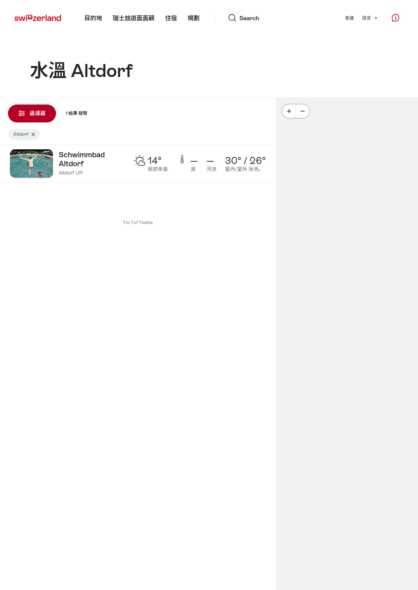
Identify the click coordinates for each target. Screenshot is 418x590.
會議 (349, 18)
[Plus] (289, 111)
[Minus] (302, 111)
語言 (370, 18)
